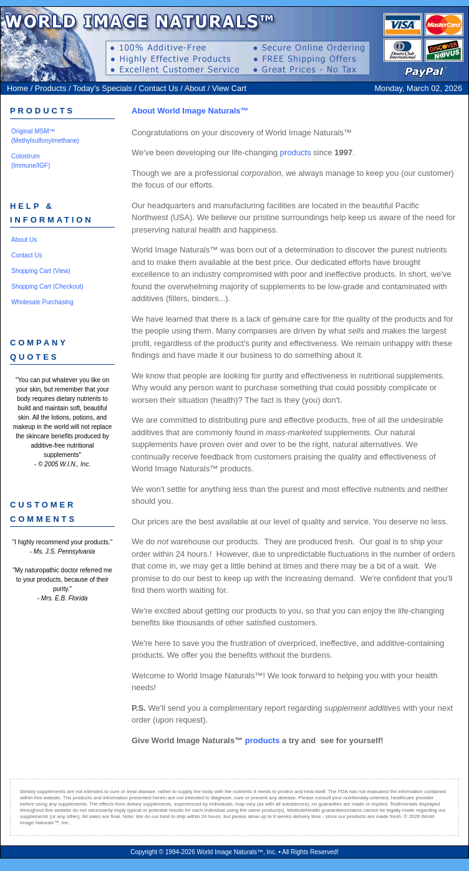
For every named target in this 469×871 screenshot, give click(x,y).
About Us (24, 239)
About (195, 88)
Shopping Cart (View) (40, 270)
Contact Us (158, 88)
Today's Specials (102, 88)
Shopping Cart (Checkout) (47, 286)
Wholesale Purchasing (42, 302)
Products (51, 88)
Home (17, 88)
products (295, 152)
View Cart (229, 88)
